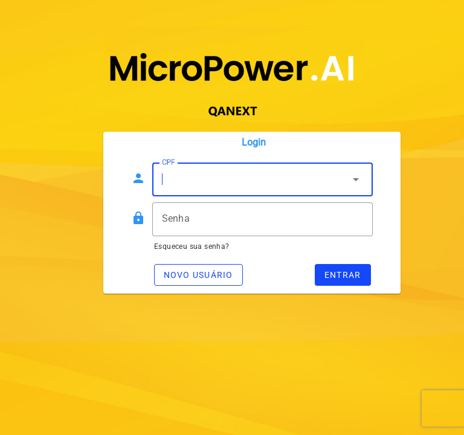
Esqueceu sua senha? (192, 246)
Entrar (342, 275)
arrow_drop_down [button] (356, 179)
